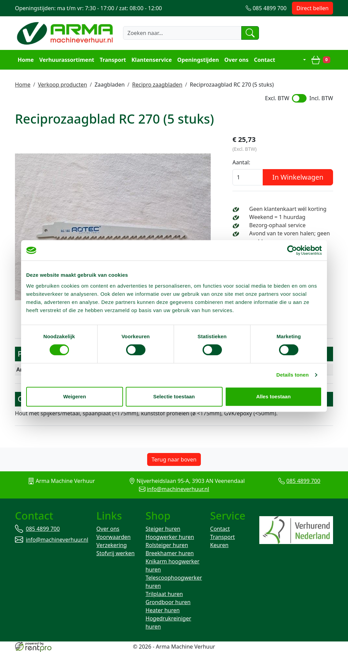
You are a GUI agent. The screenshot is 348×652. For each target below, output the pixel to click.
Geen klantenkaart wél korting (287, 209)
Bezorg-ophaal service (277, 225)
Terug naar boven (174, 459)
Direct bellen (312, 8)
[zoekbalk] (182, 33)
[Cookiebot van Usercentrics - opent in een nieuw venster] (292, 250)
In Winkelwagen (297, 177)
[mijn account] (299, 60)
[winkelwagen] (321, 60)
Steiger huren (162, 528)
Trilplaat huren (164, 594)
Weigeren (74, 396)
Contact (264, 60)
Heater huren (162, 610)
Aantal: (241, 162)
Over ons (236, 60)
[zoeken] (250, 33)
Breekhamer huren (169, 553)
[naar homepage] (66, 33)
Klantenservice (152, 60)
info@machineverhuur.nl (178, 489)
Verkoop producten (62, 84)
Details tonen (292, 375)
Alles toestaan (273, 396)
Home (26, 60)
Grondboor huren (167, 602)
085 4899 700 (303, 481)
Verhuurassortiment (66, 60)
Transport (113, 60)
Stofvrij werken (116, 553)
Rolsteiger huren (166, 545)
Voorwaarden (114, 537)
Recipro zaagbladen (157, 84)
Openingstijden (198, 60)
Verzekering (112, 545)
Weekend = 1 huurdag (277, 217)
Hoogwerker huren (169, 537)
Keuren (219, 545)
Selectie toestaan (174, 396)
